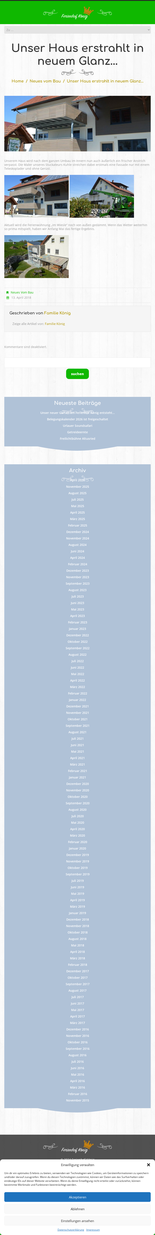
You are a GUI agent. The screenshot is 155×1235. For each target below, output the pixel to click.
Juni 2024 (77, 551)
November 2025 (77, 487)
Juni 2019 (77, 887)
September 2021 (78, 726)
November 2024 (77, 538)
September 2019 (78, 874)
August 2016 (77, 1055)
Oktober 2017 (78, 978)
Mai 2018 (77, 945)
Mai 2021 (77, 751)
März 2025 (77, 519)
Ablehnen (78, 1209)
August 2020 (77, 810)
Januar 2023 (77, 629)
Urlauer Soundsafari (77, 426)
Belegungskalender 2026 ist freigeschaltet (77, 419)
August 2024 (77, 545)
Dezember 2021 (77, 706)
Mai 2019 (77, 894)
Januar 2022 (77, 700)
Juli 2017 (77, 997)
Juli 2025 (77, 499)
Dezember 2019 (77, 855)
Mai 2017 (77, 1010)
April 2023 (77, 616)
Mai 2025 (77, 506)
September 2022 (78, 648)
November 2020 (77, 790)
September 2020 (78, 803)
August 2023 (77, 590)
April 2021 (77, 758)
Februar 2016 (77, 1094)
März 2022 (77, 687)
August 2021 (77, 732)
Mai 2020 (77, 822)
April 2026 (77, 480)
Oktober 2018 (78, 932)
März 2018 (77, 958)
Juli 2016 (77, 1061)
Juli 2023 (77, 596)
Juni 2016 (77, 1068)
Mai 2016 (77, 1074)
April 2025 (77, 512)
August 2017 (77, 990)
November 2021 (77, 713)
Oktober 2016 (78, 1042)
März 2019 (77, 906)
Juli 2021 (77, 738)
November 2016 (77, 1036)
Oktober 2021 (78, 719)
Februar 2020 (77, 842)
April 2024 (77, 558)
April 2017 (77, 1016)
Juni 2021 (77, 745)
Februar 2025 (77, 525)
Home (18, 81)
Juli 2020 (77, 816)
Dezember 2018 (77, 919)
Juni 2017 (77, 1003)
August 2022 (77, 654)
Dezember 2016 (77, 1029)
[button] (148, 1165)
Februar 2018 (77, 965)
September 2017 (78, 984)
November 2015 (77, 1100)
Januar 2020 (77, 848)
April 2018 (77, 952)
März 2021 (77, 764)
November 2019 (77, 861)
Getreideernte (77, 432)
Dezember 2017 (77, 971)
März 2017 (77, 1023)
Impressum (93, 1230)
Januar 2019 (77, 913)
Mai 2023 (77, 609)
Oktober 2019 (78, 868)
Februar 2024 (77, 564)
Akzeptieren (77, 1197)
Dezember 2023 (77, 571)
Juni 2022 (77, 667)
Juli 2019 (77, 881)
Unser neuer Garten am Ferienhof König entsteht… (77, 413)
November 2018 (77, 926)
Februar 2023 (77, 622)
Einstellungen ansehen (77, 1221)
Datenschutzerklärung (71, 1230)
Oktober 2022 (78, 642)
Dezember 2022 (77, 635)
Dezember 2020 (77, 784)
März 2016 (77, 1087)
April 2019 (77, 900)
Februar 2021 (77, 771)
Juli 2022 (77, 661)
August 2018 (77, 939)
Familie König (57, 313)
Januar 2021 (77, 777)
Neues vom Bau (45, 81)
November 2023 (77, 577)
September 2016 (78, 1049)
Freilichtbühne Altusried (77, 439)
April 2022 (77, 680)
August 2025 (77, 493)
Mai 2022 (77, 674)
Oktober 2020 (78, 797)
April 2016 (77, 1081)
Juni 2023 (77, 603)
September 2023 (78, 583)
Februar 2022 (77, 693)
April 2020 (77, 829)
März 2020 (77, 835)
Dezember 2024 (77, 532)
